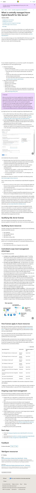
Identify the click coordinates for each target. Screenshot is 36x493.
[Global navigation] (1, 2)
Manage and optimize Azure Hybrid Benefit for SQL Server (20, 433)
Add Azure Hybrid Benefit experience (26, 422)
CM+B (9, 9)
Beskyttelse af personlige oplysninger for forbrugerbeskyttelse (13, 487)
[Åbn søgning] (31, 2)
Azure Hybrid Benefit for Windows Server (17, 203)
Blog (21, 484)
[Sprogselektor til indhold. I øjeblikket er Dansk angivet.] (4, 478)
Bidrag (25, 484)
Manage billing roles (13, 91)
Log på (33, 1)
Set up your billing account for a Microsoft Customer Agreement (18, 108)
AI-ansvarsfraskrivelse (6, 484)
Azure (6, 9)
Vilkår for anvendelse (6, 489)
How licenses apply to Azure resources (9, 24)
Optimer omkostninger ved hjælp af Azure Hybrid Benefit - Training (14, 458)
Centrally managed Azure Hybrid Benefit (19, 9)
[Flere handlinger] (33, 10)
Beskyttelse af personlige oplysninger (9, 485)
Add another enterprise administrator (15, 79)
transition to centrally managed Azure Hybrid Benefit (23, 436)
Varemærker (14, 489)
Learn (2, 9)
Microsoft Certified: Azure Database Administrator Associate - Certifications (15, 465)
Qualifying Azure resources (7, 21)
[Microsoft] (18, 1)
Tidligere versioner (15, 484)
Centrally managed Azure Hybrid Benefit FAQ (18, 437)
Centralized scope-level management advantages (11, 23)
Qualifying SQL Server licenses (8, 19)
